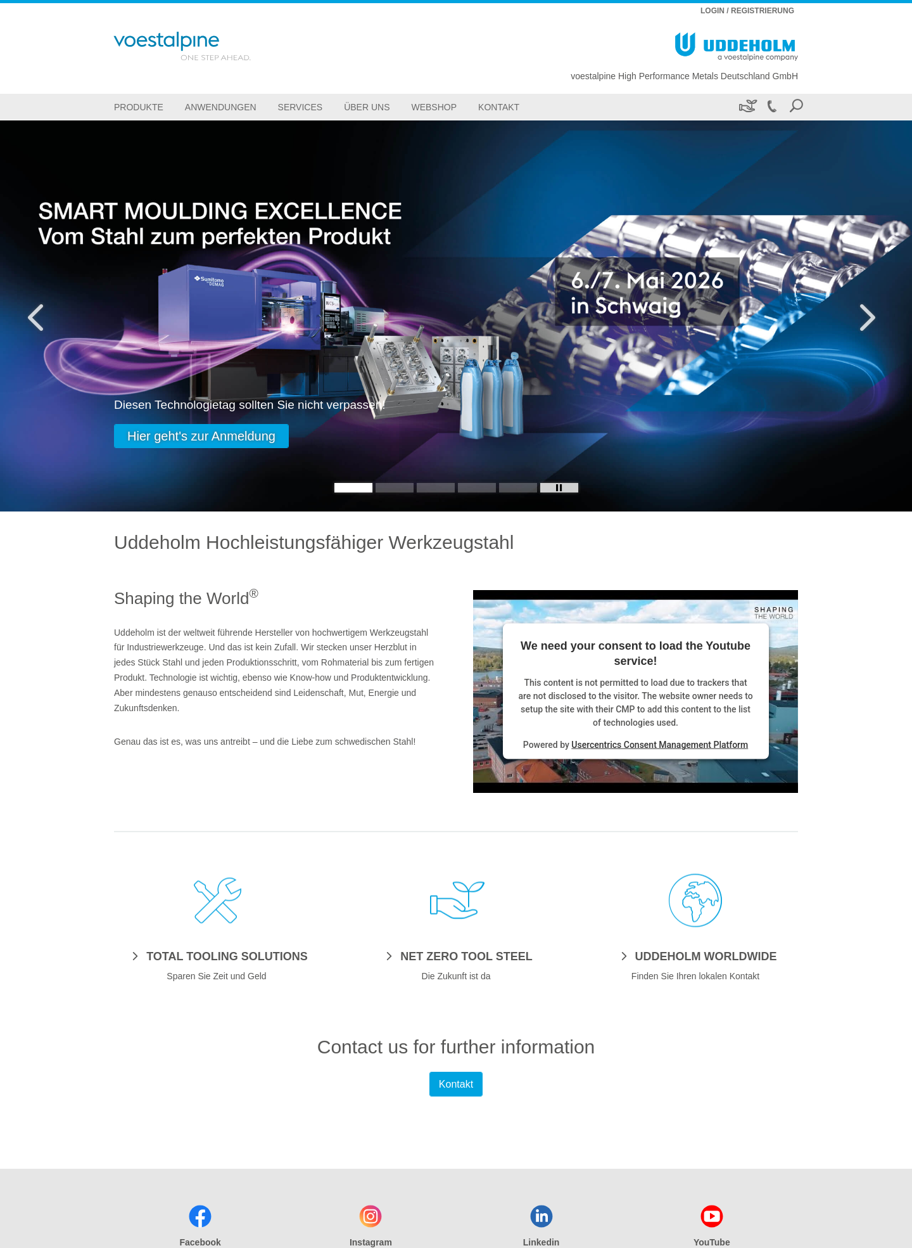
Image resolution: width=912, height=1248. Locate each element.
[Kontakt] (499, 107)
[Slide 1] (353, 487)
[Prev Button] (47, 315)
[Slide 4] (477, 487)
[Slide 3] (436, 487)
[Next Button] (864, 315)
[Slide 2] (395, 487)
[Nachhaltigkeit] (747, 107)
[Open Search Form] (796, 107)
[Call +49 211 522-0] (771, 107)
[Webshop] (434, 107)
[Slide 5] (518, 487)
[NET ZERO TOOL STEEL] (455, 955)
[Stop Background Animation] (559, 487)
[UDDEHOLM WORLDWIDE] (695, 955)
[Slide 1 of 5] (456, 315)
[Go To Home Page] (199, 46)
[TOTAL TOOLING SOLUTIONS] (216, 955)
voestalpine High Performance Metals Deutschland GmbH (684, 76)
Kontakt (456, 1084)
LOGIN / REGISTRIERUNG (747, 10)
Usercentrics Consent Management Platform (659, 745)
